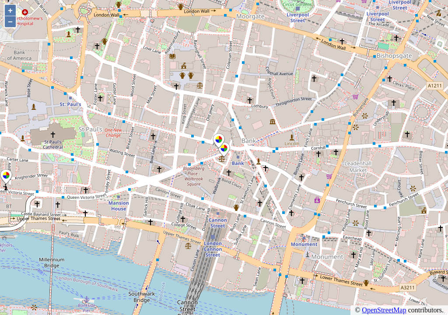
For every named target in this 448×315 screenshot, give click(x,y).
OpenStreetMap (384, 310)
